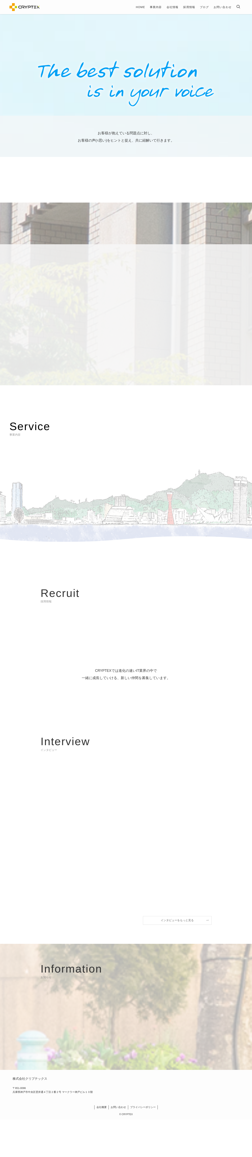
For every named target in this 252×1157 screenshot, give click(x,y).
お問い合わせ (118, 1107)
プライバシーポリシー (143, 1107)
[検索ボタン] (238, 7)
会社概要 (101, 1107)
